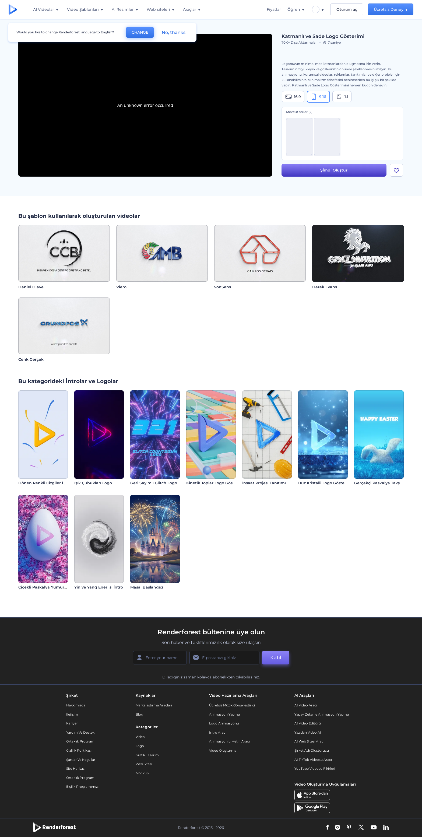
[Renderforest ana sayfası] (13, 9)
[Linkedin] (386, 828)
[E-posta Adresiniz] (224, 657)
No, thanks (173, 32)
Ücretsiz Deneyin (390, 9)
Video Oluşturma (223, 750)
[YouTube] (374, 828)
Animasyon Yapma (224, 714)
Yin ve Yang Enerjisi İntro (98, 587)
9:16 (318, 96)
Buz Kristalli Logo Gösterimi (325, 483)
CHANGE (140, 32)
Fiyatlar (274, 9)
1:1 (342, 96)
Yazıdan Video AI (307, 732)
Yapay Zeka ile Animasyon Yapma (321, 714)
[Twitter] (361, 828)
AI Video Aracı (305, 705)
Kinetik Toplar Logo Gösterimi (215, 483)
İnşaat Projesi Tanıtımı (264, 483)
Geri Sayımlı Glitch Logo (153, 483)
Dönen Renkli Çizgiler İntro (44, 483)
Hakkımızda (75, 705)
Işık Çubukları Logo (93, 483)
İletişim (72, 714)
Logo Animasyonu (224, 723)
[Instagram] (337, 828)
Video (140, 737)
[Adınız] (160, 657)
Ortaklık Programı (80, 741)
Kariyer (72, 723)
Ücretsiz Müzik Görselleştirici (232, 705)
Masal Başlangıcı (146, 587)
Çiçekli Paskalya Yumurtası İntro (50, 587)
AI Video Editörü (307, 723)
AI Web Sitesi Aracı (309, 741)
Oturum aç (346, 9)
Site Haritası (75, 768)
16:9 (293, 96)
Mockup (142, 773)
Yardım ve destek (80, 732)
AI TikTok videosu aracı (313, 760)
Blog (139, 714)
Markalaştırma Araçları (154, 705)
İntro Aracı (217, 732)
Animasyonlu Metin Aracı (229, 741)
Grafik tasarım (147, 755)
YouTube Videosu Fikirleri (314, 768)
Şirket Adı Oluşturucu (311, 750)
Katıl (275, 658)
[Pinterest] (348, 828)
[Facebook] (327, 828)
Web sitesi (144, 764)
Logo (140, 746)
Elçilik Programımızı (82, 787)
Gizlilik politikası (79, 750)
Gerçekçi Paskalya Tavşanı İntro (385, 483)
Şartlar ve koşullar (80, 760)
